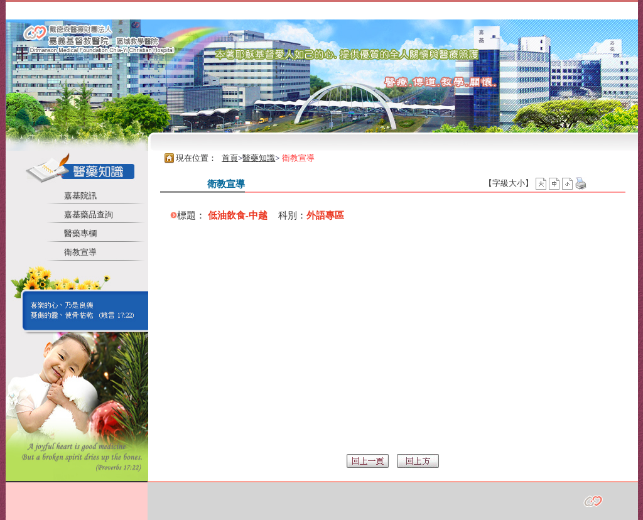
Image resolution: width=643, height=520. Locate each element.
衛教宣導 (80, 252)
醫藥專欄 (80, 233)
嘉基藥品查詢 (88, 214)
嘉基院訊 (80, 195)
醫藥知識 (258, 158)
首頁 (230, 158)
